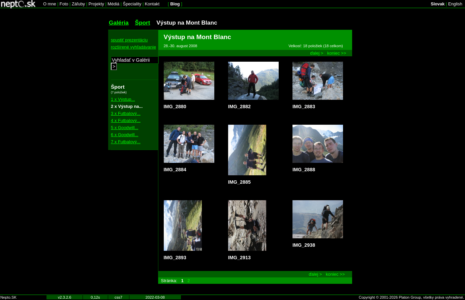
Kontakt (152, 3)
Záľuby (78, 3)
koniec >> (336, 53)
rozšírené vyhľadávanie (133, 47)
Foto (64, 3)
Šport (142, 22)
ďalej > (316, 53)
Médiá (113, 3)
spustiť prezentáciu (129, 39)
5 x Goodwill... (124, 127)
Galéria (119, 22)
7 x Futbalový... (126, 141)
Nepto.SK (8, 297)
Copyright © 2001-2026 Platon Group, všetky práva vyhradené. (411, 297)
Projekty (96, 3)
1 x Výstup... (123, 99)
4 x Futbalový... (126, 120)
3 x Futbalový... (126, 113)
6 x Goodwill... (124, 134)
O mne (49, 3)
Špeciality (132, 3)
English (455, 3)
